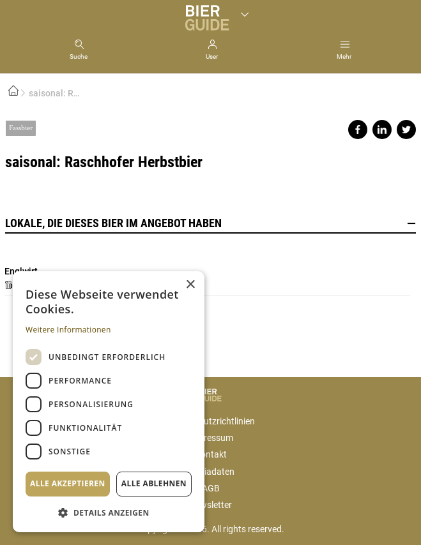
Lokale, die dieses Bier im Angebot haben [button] (210, 223)
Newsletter (210, 505)
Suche (79, 56)
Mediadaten (210, 472)
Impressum (210, 438)
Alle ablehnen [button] (154, 483)
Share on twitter (406, 129)
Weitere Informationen (68, 329)
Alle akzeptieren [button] (67, 483)
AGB (211, 488)
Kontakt (211, 454)
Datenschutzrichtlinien (210, 421)
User (212, 56)
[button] (109, 512)
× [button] (190, 285)
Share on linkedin (382, 129)
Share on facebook (357, 129)
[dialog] (108, 401)
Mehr (344, 56)
